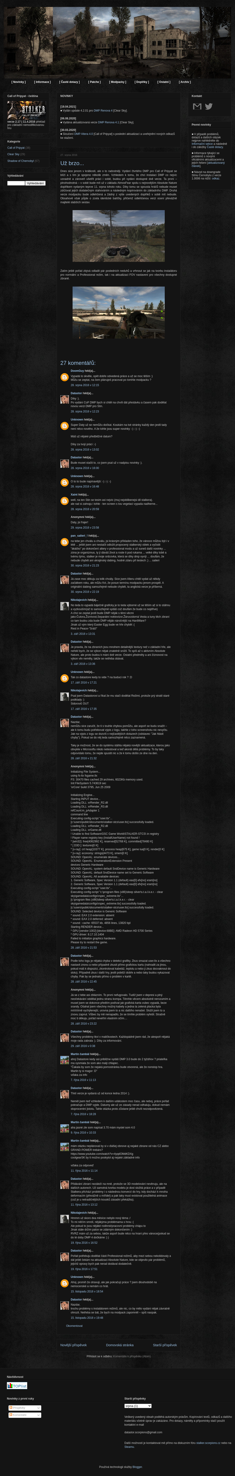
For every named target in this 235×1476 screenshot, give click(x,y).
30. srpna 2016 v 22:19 (85, 591)
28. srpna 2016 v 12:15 (85, 385)
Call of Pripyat (16, 147)
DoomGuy (77, 370)
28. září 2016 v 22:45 (84, 981)
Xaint (74, 494)
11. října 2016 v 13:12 (84, 1204)
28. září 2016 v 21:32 (84, 758)
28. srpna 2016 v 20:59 (85, 509)
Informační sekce (202, 143)
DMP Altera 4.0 (83, 134)
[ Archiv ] (185, 82)
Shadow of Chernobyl (20, 161)
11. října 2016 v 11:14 (84, 1170)
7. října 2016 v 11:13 (83, 1080)
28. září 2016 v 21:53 (84, 947)
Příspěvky (17, 1407)
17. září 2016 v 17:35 (84, 709)
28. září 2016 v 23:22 (84, 1023)
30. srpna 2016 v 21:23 (85, 565)
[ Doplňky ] (142, 82)
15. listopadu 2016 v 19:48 (87, 1317)
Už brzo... (72, 163)
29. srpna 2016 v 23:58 (85, 527)
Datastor (76, 393)
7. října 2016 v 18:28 (83, 1114)
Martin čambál (80, 1054)
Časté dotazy (215, 147)
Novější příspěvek (73, 1345)
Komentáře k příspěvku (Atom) (132, 1356)
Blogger (137, 1467)
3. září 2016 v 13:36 (83, 663)
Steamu (129, 1447)
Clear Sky (13, 154)
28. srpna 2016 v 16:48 (85, 486)
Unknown (77, 419)
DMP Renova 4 (103, 110)
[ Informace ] (42, 82)
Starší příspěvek (165, 1345)
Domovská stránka (120, 1345)
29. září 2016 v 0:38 (83, 1046)
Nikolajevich (79, 600)
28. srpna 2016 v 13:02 (85, 449)
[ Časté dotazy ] (69, 82)
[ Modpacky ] (117, 82)
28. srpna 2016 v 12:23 (85, 411)
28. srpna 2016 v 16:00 (85, 468)
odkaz (215, 178)
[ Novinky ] (19, 82)
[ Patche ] (94, 82)
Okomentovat (74, 1326)
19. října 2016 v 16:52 (84, 1242)
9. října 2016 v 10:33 (83, 1132)
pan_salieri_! (79, 535)
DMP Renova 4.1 (108, 122)
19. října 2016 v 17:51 (84, 1269)
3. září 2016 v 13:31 (83, 633)
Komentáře (17, 1415)
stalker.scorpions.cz (208, 1443)
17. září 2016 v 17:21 (84, 682)
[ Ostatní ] (163, 82)
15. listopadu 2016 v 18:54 (87, 1291)
